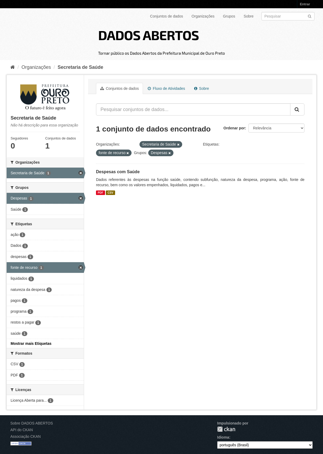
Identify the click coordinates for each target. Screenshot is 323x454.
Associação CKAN (25, 436)
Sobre (249, 16)
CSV (111, 192)
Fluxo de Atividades (166, 88)
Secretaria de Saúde (80, 67)
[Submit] (309, 16)
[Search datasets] (288, 16)
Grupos (229, 16)
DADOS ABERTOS (148, 35)
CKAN (226, 429)
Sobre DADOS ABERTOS (31, 423)
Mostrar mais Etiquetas (31, 343)
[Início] (12, 67)
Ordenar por (234, 128)
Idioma (223, 437)
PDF (100, 192)
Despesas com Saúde (118, 171)
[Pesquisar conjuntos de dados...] (193, 109)
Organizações (202, 16)
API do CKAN (21, 430)
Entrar (305, 4)
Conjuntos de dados (166, 16)
